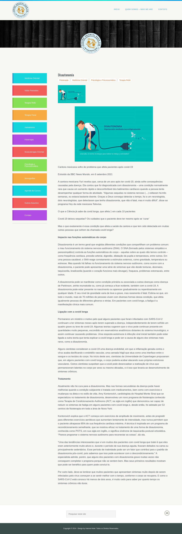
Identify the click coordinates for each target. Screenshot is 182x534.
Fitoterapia (63, 80)
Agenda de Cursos (33, 191)
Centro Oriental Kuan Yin (20, 6)
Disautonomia (66, 74)
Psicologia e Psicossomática (103, 80)
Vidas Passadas (31, 90)
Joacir (36, 515)
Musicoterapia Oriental (34, 152)
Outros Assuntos (32, 203)
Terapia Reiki (124, 80)
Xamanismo (30, 127)
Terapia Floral (30, 115)
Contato (28, 215)
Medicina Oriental (79, 80)
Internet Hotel (90, 528)
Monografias (30, 178)
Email (167, 513)
